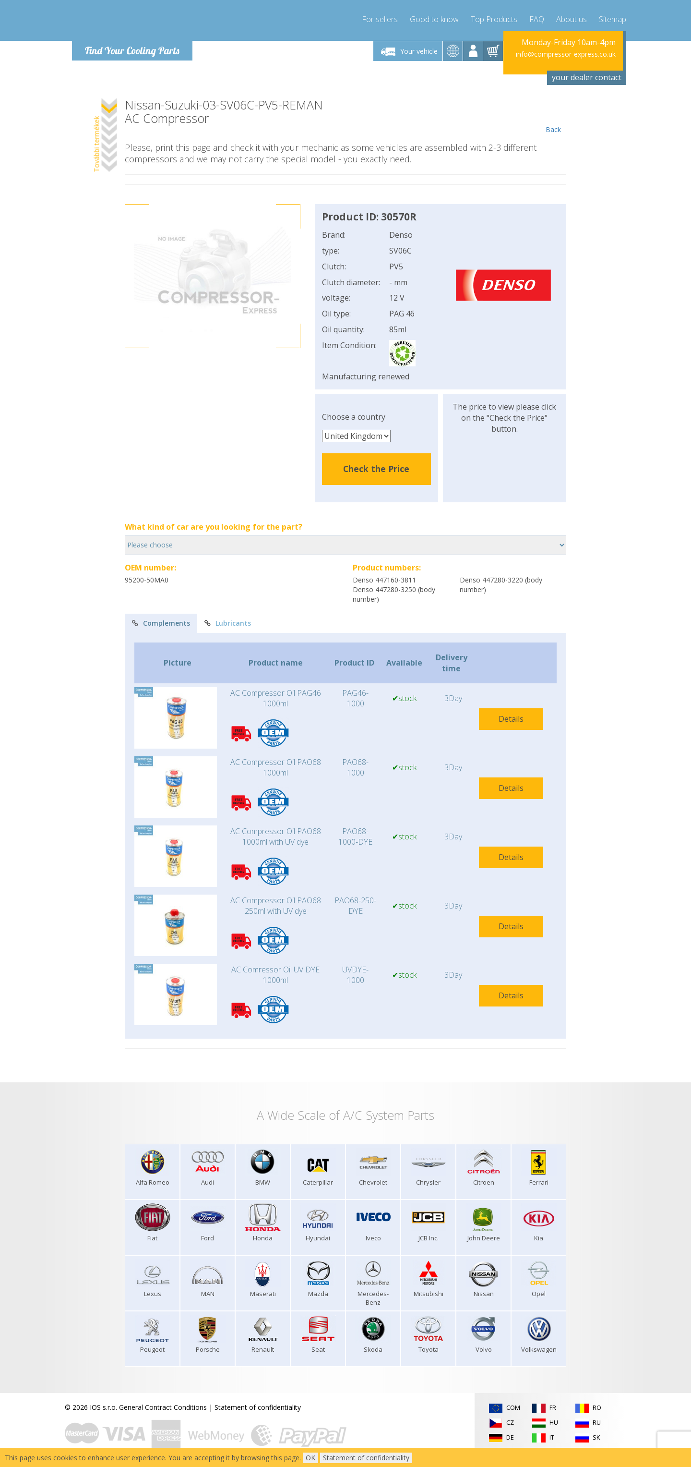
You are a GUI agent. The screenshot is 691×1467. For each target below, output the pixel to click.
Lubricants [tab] (227, 623)
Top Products (494, 19)
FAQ (536, 19)
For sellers (380, 19)
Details (511, 719)
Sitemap (612, 19)
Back (553, 116)
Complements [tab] (161, 623)
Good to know (434, 19)
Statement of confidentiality (257, 1407)
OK (310, 1457)
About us (571, 19)
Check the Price (376, 468)
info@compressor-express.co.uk (566, 54)
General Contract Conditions (163, 1407)
